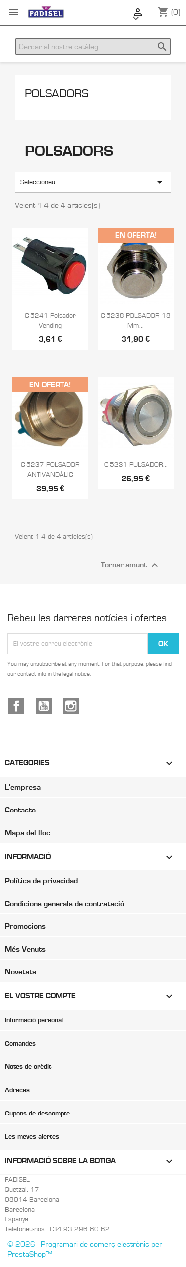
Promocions (25, 926)
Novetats (20, 972)
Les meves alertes (32, 1136)
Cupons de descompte (37, 1113)
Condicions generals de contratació (64, 904)
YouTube (44, 706)
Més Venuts (25, 949)
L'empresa (23, 787)
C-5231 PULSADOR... (136, 464)
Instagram (71, 706)
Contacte (20, 810)
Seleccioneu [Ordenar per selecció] (93, 182)
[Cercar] (93, 46)
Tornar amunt (131, 565)
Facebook (16, 706)
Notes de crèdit (28, 1067)
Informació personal (34, 1020)
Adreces (17, 1090)
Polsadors (56, 94)
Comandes (20, 1043)
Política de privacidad (41, 881)
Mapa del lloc (27, 833)
